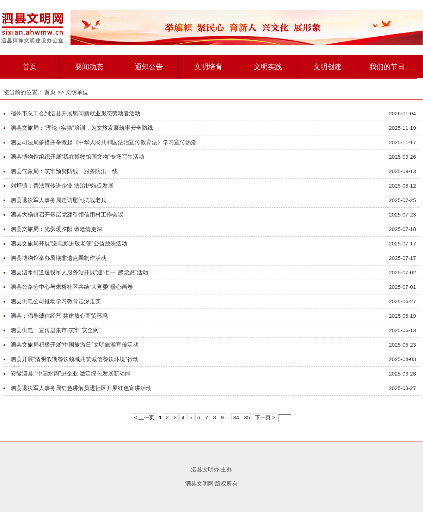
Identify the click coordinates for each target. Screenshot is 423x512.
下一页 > (265, 417)
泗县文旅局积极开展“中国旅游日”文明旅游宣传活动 (75, 345)
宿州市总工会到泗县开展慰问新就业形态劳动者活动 (75, 113)
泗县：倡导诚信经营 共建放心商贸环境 (59, 316)
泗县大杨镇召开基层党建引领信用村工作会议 (67, 215)
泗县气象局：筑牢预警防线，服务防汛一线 (64, 171)
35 (247, 417)
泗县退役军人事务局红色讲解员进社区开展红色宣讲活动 (81, 388)
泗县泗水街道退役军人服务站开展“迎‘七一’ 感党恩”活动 (79, 272)
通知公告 (149, 67)
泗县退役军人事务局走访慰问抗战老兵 (58, 200)
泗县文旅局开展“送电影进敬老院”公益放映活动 (69, 243)
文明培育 (208, 67)
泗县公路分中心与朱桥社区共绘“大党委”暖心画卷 (72, 287)
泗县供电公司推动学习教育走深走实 (56, 301)
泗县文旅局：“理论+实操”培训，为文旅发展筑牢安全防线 (82, 128)
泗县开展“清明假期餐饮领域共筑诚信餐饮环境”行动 (75, 359)
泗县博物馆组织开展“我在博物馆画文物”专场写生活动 (77, 157)
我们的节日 (387, 67)
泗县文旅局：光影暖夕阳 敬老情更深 (56, 229)
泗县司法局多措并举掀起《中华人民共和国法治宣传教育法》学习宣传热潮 (104, 142)
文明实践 (268, 67)
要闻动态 (89, 67)
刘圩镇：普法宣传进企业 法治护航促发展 (62, 186)
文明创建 (327, 67)
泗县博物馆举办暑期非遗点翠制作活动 (58, 258)
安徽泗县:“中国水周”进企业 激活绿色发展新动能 (70, 374)
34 (236, 417)
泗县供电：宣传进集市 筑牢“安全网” (55, 330)
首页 (30, 67)
